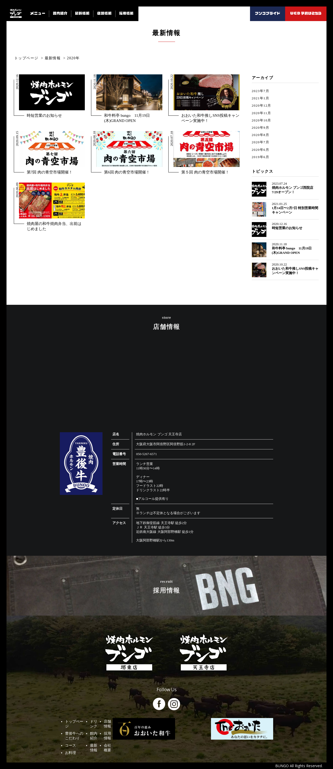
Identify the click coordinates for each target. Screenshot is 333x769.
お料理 (70, 738)
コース (70, 730)
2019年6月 (260, 157)
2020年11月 (261, 113)
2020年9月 (260, 128)
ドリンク (119, 716)
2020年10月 (261, 120)
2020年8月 (260, 135)
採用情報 (149, 723)
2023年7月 (260, 91)
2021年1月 (260, 98)
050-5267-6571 (146, 454)
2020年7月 (260, 142)
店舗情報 (149, 716)
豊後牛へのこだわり (81, 723)
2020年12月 (261, 105)
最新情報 (119, 730)
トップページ (76, 716)
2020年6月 (260, 150)
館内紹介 (119, 723)
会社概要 (149, 730)
